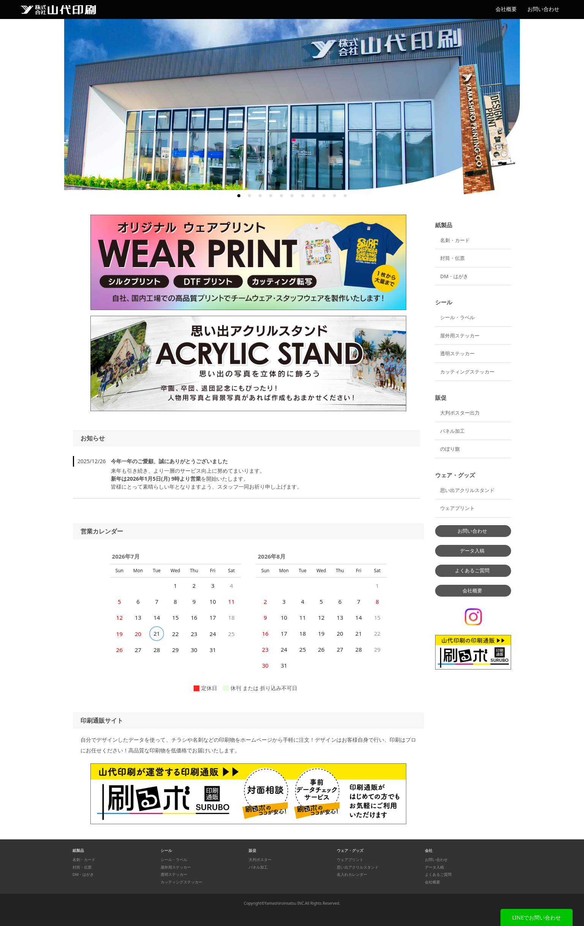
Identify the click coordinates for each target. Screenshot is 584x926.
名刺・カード (455, 240)
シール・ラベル (457, 317)
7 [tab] (302, 195)
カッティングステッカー (467, 371)
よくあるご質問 (472, 570)
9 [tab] (323, 195)
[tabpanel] (292, 104)
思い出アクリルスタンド (467, 490)
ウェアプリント (457, 508)
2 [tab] (249, 195)
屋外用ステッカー (460, 335)
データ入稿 (472, 550)
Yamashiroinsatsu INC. (285, 903)
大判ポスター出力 (460, 412)
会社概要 (506, 9)
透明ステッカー (457, 353)
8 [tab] (313, 195)
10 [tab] (334, 195)
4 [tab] (270, 195)
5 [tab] (281, 195)
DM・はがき (454, 276)
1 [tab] (238, 195)
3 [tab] (260, 195)
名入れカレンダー (352, 874)
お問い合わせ (543, 9)
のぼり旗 (450, 448)
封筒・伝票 (452, 258)
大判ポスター (260, 859)
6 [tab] (292, 195)
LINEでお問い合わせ (536, 917)
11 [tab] (345, 195)
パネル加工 (452, 430)
